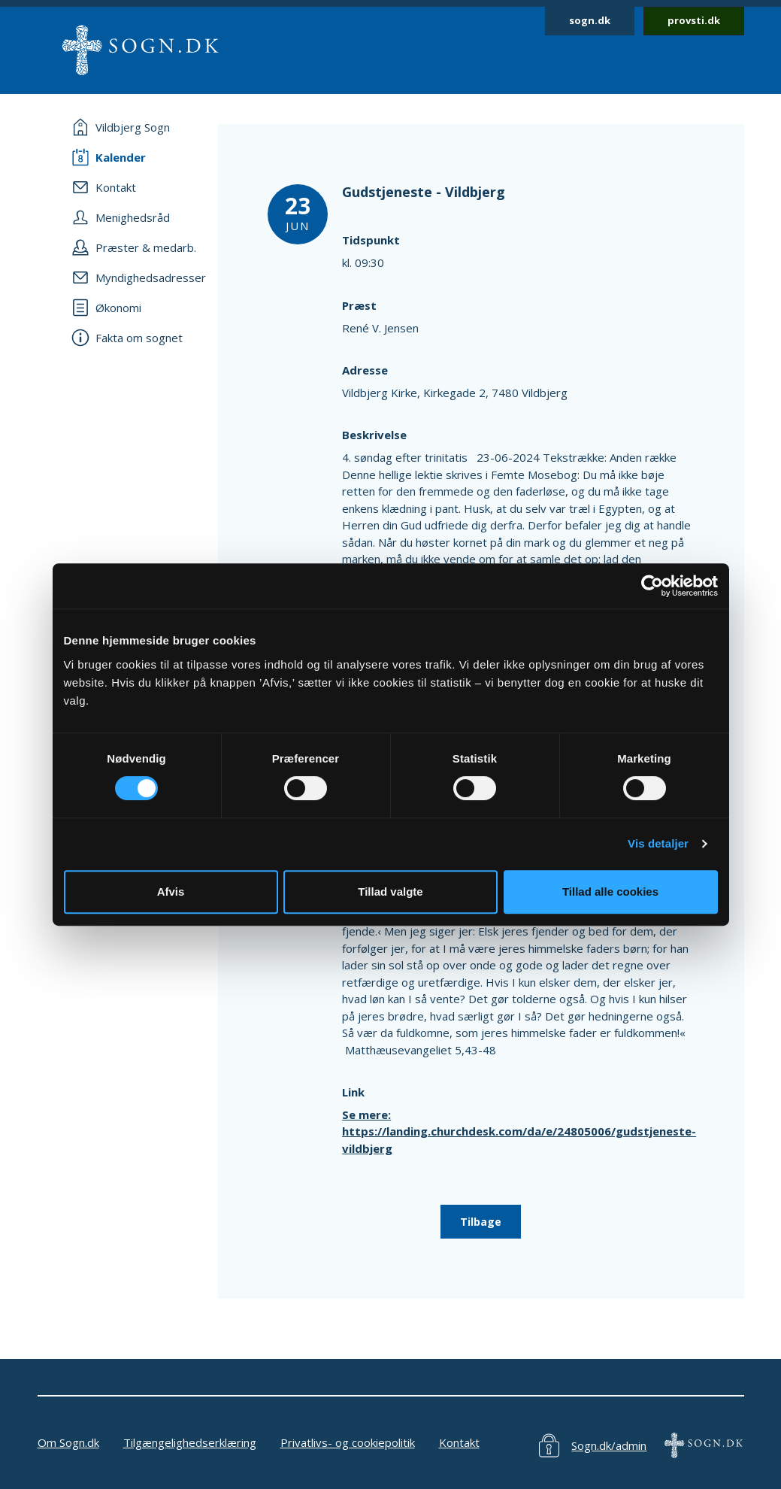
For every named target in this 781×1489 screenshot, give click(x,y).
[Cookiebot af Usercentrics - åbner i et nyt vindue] (652, 586)
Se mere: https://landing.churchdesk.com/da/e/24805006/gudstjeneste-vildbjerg (519, 1131)
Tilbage (480, 1222)
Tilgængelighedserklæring (189, 1442)
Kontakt (459, 1442)
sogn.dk (589, 20)
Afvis (171, 891)
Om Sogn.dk (68, 1442)
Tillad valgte (390, 891)
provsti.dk (693, 20)
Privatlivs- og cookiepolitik (347, 1442)
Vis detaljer (658, 843)
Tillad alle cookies (610, 891)
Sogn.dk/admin (608, 1445)
